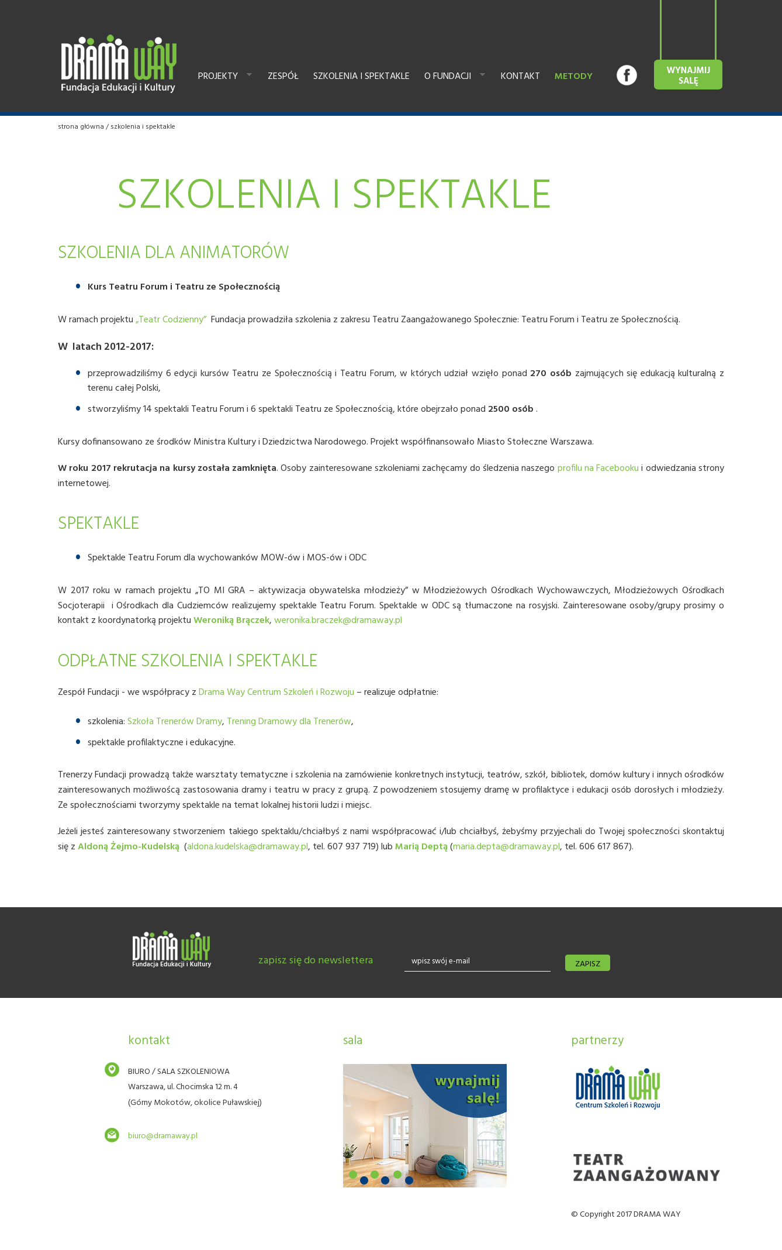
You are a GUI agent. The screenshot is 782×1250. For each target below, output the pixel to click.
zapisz (587, 964)
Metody (574, 76)
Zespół (283, 76)
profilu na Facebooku (598, 468)
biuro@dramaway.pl (163, 1136)
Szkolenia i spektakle (361, 76)
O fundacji (451, 77)
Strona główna (81, 127)
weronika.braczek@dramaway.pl (338, 620)
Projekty (222, 77)
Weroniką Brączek (231, 620)
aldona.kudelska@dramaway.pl (247, 847)
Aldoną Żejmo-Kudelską (128, 847)
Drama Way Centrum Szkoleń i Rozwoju (276, 692)
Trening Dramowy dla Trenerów (289, 721)
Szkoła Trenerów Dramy (174, 721)
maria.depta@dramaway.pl (506, 847)
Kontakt (520, 76)
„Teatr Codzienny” (172, 320)
